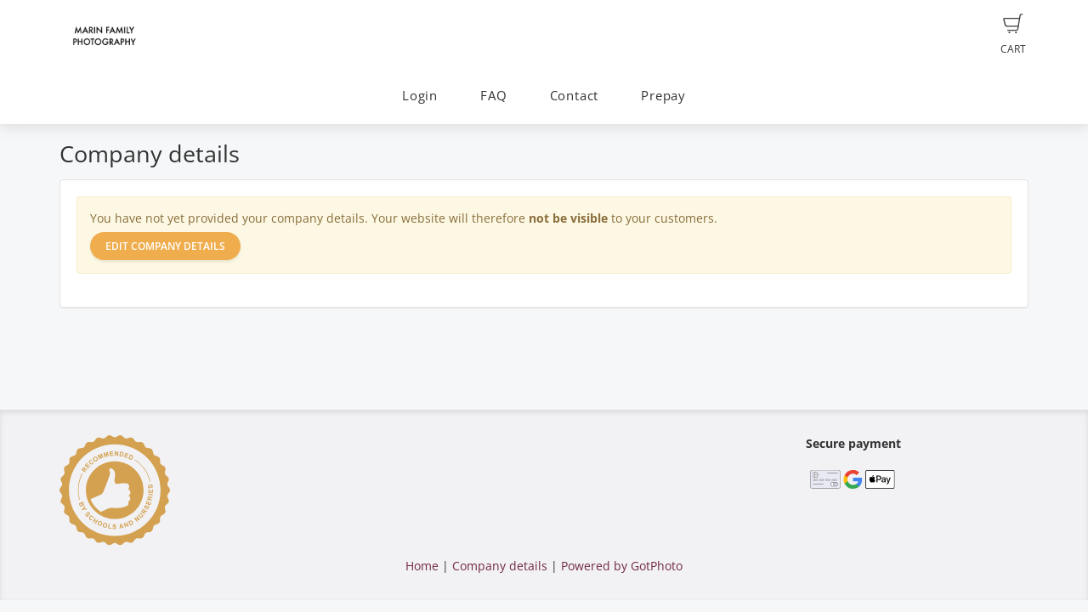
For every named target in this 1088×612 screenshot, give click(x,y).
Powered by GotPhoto (622, 566)
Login (420, 96)
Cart (1013, 35)
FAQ (493, 96)
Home (422, 566)
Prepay (663, 96)
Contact (574, 96)
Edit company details (165, 246)
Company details (499, 566)
